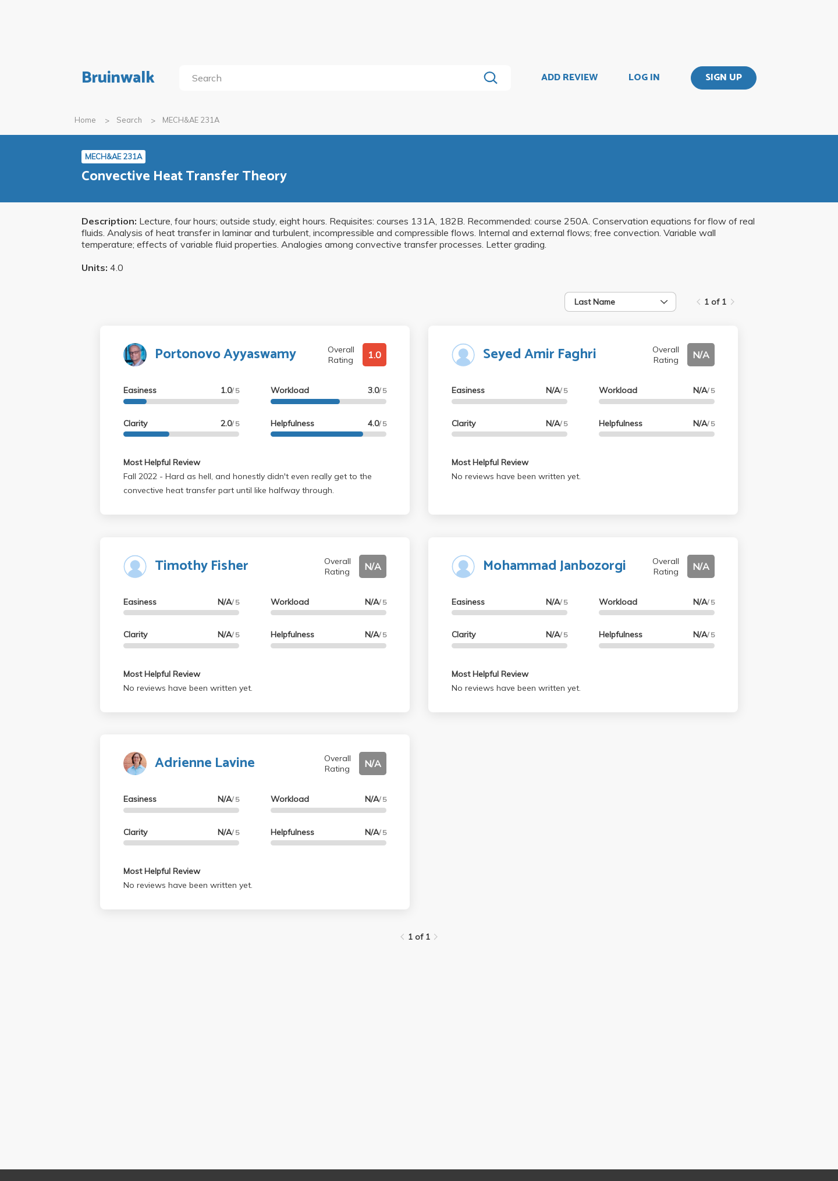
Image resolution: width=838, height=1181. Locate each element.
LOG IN (644, 77)
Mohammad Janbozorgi (554, 566)
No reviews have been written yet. (516, 476)
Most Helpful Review (161, 462)
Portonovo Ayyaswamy (225, 354)
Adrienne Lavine (205, 763)
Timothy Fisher (201, 566)
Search (129, 119)
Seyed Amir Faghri (539, 354)
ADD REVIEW (569, 77)
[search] (331, 78)
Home (85, 119)
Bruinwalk (118, 78)
